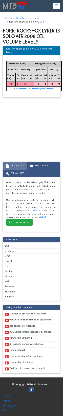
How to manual (15, 351)
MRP (7, 281)
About (6, 400)
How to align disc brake (19, 363)
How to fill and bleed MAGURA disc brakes (28, 320)
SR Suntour (10, 291)
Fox (6, 266)
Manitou (9, 271)
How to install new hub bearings (23, 357)
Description (14, 166)
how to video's (32, 210)
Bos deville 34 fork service (20, 326)
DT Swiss (9, 251)
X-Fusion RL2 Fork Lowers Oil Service (25, 314)
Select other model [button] (19, 222)
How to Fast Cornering (18, 338)
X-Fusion (9, 296)
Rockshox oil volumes (27, 18)
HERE (43, 217)
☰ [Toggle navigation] (56, 6)
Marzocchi (10, 276)
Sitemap (7, 410)
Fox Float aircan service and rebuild (25, 369)
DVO (7, 256)
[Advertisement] (31, 130)
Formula (9, 261)
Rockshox (10, 286)
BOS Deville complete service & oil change (28, 332)
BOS (7, 245)
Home (8, 18)
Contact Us (9, 405)
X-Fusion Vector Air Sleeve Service (24, 345)
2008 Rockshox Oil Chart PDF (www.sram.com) (34, 89)
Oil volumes (14, 174)
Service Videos (40, 166)
